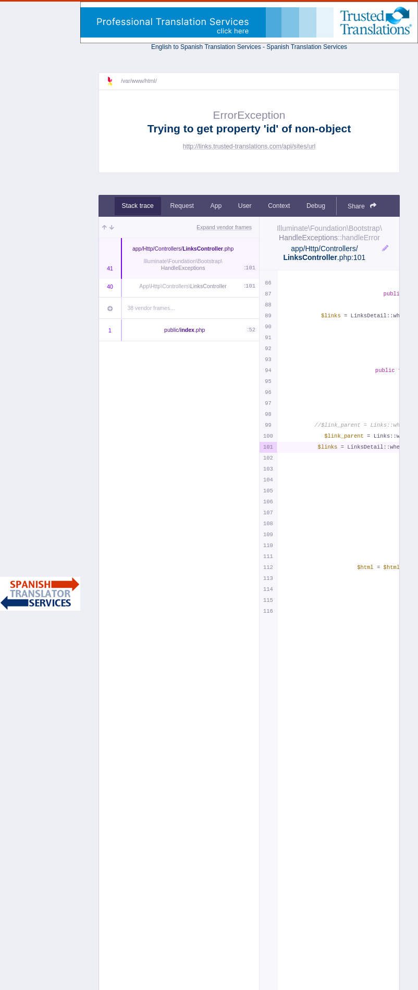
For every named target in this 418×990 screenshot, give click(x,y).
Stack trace (138, 205)
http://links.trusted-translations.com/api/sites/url (249, 146)
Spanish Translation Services (306, 47)
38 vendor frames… (152, 308)
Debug (315, 205)
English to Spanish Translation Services (206, 47)
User (245, 205)
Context (279, 205)
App (216, 205)
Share (362, 206)
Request (182, 205)
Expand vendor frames (224, 227)
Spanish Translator (40, 594)
